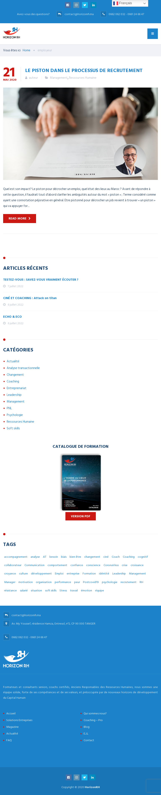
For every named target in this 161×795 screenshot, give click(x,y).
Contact (89, 740)
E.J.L (86, 733)
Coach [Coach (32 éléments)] (116, 556)
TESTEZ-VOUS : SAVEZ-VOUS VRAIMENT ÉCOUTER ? (40, 279)
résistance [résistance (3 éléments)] (10, 590)
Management (59, 77)
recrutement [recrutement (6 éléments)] (128, 582)
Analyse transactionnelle (23, 368)
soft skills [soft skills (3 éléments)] (50, 590)
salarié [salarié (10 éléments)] (24, 590)
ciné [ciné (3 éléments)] (106, 556)
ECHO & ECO (12, 316)
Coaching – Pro (93, 720)
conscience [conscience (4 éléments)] (93, 565)
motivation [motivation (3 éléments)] (25, 582)
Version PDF (80, 516)
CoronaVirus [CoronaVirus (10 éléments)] (111, 565)
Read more (17, 218)
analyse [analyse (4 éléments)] (35, 556)
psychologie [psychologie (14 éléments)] (109, 582)
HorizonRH (92, 787)
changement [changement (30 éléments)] (92, 556)
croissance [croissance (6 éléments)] (137, 565)
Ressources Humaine (82, 77)
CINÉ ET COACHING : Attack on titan (30, 298)
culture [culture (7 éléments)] (23, 573)
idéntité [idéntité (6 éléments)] (104, 573)
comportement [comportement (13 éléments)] (57, 565)
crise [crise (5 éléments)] (124, 565)
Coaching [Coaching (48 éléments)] (129, 556)
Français (122, 3)
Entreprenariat (16, 388)
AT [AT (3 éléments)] (44, 556)
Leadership (14, 395)
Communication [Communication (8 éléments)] (34, 565)
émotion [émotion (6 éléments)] (86, 590)
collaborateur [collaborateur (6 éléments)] (12, 565)
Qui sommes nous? (95, 713)
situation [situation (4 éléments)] (36, 590)
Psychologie (15, 415)
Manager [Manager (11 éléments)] (9, 582)
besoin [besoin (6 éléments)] (53, 556)
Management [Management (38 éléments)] (137, 573)
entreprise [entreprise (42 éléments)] (73, 573)
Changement (15, 374)
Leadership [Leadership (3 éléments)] (119, 573)
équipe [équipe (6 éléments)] (99, 590)
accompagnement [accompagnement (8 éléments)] (15, 556)
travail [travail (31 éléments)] (74, 590)
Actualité (13, 361)
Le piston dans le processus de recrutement (84, 70)
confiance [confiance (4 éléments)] (76, 565)
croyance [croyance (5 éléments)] (10, 573)
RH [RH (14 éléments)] (141, 582)
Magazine (12, 726)
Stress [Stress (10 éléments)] (63, 590)
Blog (87, 726)
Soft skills (13, 428)
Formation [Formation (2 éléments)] (89, 573)
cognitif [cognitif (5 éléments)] (143, 556)
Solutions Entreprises (19, 720)
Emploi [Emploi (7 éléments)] (59, 573)
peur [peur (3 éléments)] (77, 582)
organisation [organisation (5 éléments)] (44, 582)
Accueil (11, 713)
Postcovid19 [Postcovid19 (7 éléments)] (91, 582)
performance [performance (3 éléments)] (63, 582)
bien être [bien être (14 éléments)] (75, 556)
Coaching (13, 381)
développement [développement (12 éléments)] (41, 573)
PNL (9, 408)
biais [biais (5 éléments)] (63, 556)
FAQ (9, 740)
